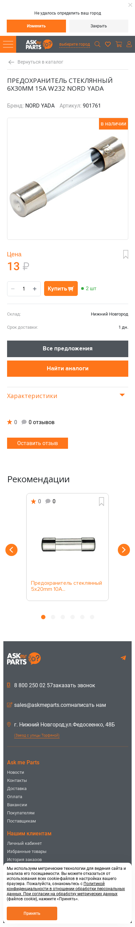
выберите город (74, 44)
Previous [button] (11, 550)
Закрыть (99, 26)
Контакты (17, 780)
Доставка (17, 788)
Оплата (14, 796)
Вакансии (17, 804)
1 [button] (43, 617)
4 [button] (72, 617)
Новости (15, 772)
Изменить (36, 26)
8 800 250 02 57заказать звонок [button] (51, 685)
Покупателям (21, 812)
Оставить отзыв (37, 443)
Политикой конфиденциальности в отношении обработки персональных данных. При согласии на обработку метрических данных (66, 888)
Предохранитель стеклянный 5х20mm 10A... (66, 586)
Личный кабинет (24, 843)
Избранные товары (26, 851)
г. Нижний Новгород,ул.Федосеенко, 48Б (61, 724)
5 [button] (82, 617)
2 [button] (53, 617)
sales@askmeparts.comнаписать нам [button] (56, 705)
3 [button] (63, 617)
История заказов (24, 859)
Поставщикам (21, 821)
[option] (68, 547)
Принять (32, 913)
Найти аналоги (68, 368)
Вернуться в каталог (40, 62)
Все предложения (68, 348)
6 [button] (92, 617)
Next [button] (124, 550)
